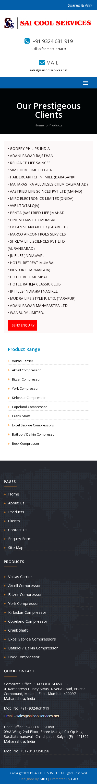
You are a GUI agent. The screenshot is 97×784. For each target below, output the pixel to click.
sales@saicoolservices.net (48, 70)
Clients (14, 520)
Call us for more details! (48, 49)
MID (43, 778)
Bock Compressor (25, 443)
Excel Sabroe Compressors (33, 425)
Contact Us (18, 529)
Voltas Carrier (22, 361)
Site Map (15, 547)
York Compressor (25, 388)
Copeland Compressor (29, 406)
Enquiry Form (19, 538)
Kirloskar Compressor (29, 397)
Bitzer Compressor (26, 379)
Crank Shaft (21, 416)
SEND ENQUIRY (23, 325)
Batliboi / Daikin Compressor (34, 434)
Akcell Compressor (26, 370)
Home (39, 125)
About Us (16, 502)
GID (74, 778)
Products (56, 125)
